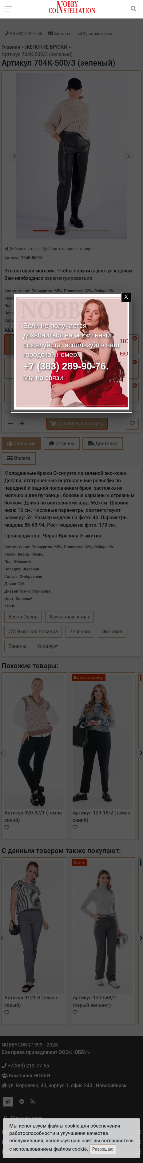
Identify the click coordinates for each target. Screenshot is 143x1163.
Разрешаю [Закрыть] (102, 1149)
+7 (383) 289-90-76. (66, 366)
